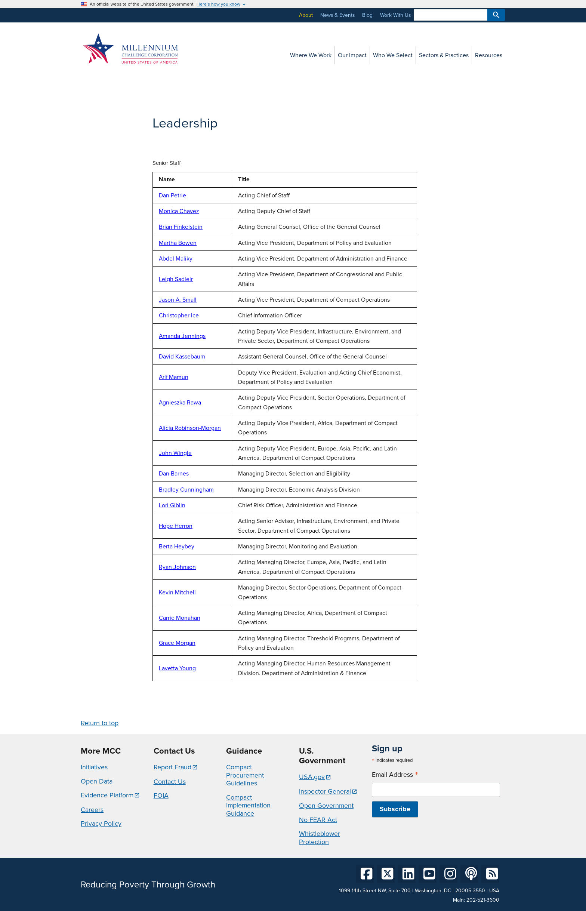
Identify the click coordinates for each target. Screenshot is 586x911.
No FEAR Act (318, 820)
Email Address (395, 775)
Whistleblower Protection (319, 838)
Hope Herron (175, 525)
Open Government (326, 805)
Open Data (96, 781)
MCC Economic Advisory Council (109, 182)
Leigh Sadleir (176, 279)
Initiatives (94, 767)
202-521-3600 (482, 900)
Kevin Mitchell (177, 592)
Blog (367, 15)
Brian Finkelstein (181, 226)
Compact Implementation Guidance (248, 805)
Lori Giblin (172, 505)
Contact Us (170, 782)
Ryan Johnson (177, 567)
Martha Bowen (178, 242)
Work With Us (395, 15)
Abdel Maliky (175, 258)
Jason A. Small (178, 299)
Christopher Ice (179, 315)
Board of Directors (102, 137)
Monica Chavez (179, 211)
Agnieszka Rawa (180, 402)
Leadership (96, 151)
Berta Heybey (176, 546)
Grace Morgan (177, 642)
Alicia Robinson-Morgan (190, 428)
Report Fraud (172, 767)
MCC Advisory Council (106, 165)
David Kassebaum (182, 356)
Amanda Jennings (182, 336)
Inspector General (325, 791)
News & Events (337, 15)
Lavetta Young (177, 668)
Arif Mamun (173, 377)
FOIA (161, 795)
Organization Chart (102, 199)
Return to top (99, 723)
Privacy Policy (101, 823)
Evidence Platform (107, 795)
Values (88, 124)
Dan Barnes (174, 473)
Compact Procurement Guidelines (245, 775)
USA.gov (312, 777)
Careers (92, 810)
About (306, 15)
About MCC (94, 110)
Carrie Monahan (179, 617)
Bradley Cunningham (186, 489)
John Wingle (175, 453)
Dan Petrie (172, 195)
